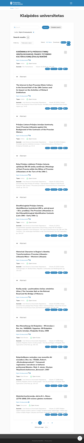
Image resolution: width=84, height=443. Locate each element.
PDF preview (54, 68)
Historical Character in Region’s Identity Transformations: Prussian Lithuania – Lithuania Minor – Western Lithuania (33, 254)
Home (11, 8)
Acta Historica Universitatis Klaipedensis (34, 102)
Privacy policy (48, 441)
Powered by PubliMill (37, 441)
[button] (80, 438)
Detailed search (56, 27)
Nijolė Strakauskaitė (22, 60)
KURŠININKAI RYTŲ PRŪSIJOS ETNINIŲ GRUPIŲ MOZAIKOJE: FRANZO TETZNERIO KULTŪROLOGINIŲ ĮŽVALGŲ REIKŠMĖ (33, 54)
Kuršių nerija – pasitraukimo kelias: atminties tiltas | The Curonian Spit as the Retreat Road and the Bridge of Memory (35, 291)
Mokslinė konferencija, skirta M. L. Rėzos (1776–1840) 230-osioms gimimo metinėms (34, 397)
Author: (23, 32)
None (50, 42)
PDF (68, 42)
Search (46, 27)
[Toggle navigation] (71, 3)
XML (68, 44)
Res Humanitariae (27, 67)
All (47, 42)
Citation (63, 42)
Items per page (39, 427)
